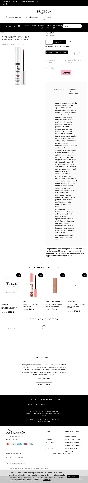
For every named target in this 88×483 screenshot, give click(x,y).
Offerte (48, 436)
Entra (47, 445)
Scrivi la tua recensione (56, 52)
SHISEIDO (71, 302)
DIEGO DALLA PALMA (54, 302)
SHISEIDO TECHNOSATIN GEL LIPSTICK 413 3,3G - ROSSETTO (76, 306)
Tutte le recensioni (44, 384)
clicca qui (47, 480)
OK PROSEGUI (72, 476)
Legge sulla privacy (72, 442)
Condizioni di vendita (72, 439)
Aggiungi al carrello (60, 42)
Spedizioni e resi (71, 436)
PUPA (3, 33)
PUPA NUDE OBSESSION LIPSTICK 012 (30, 305)
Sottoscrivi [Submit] (59, 405)
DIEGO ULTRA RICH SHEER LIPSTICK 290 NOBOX (54, 305)
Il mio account (51, 448)
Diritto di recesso (71, 448)
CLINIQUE (5, 304)
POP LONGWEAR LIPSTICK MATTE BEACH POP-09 (9, 308)
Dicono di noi (44, 357)
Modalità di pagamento (73, 445)
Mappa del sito (51, 442)
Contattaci (49, 439)
